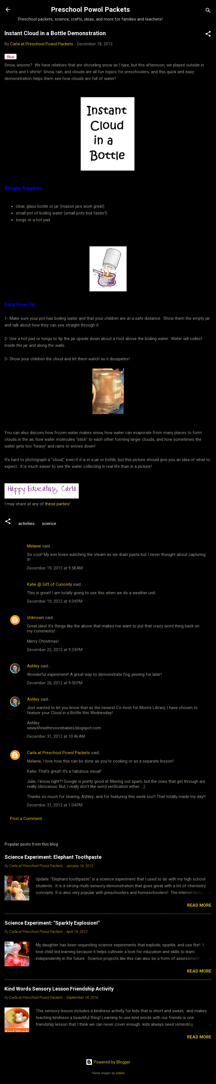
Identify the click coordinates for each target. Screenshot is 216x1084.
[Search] (208, 11)
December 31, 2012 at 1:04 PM (54, 805)
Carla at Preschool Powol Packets (58, 752)
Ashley (33, 666)
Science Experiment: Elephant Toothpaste (53, 857)
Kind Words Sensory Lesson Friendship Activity (59, 989)
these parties (56, 503)
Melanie (34, 546)
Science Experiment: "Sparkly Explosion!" (52, 923)
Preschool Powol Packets (90, 10)
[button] (208, 34)
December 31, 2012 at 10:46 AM (56, 736)
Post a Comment (26, 818)
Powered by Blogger (108, 1062)
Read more (199, 905)
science (49, 523)
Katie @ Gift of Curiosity (49, 584)
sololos (120, 1073)
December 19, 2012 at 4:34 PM (54, 601)
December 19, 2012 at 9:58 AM (55, 568)
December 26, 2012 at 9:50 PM (54, 682)
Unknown (35, 617)
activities (26, 523)
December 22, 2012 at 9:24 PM (54, 649)
